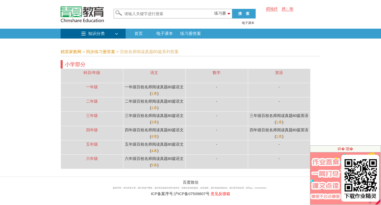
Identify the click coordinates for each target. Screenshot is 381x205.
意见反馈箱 (220, 193)
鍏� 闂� (345, 149)
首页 (138, 33)
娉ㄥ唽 (287, 9)
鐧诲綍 (272, 9)
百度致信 (190, 182)
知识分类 (96, 33)
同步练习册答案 (100, 51)
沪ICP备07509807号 (192, 193)
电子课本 (248, 23)
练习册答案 (190, 33)
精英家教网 (71, 51)
